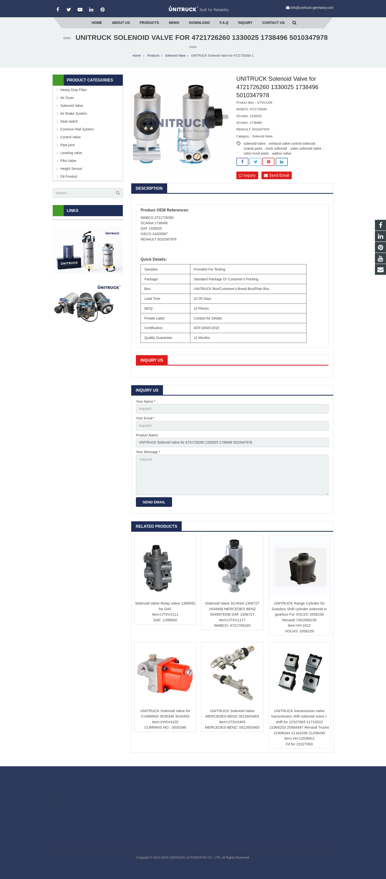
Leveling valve (71, 157)
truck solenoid (276, 152)
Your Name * (145, 405)
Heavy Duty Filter (73, 94)
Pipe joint (67, 149)
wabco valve (281, 157)
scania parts (253, 152)
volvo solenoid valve (305, 152)
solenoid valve (255, 147)
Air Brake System (73, 117)
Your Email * (145, 422)
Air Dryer (67, 101)
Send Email (276, 179)
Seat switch (69, 125)
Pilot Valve (68, 164)
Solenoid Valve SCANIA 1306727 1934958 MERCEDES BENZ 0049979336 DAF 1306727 (232, 614)
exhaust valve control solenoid (292, 147)
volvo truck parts (256, 157)
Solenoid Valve (175, 59)
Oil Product (68, 180)
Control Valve (70, 141)
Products (153, 59)
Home (136, 59)
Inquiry (247, 179)
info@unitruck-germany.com (311, 8)
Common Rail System (77, 133)
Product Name (147, 439)
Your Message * (148, 456)
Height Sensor (71, 172)
